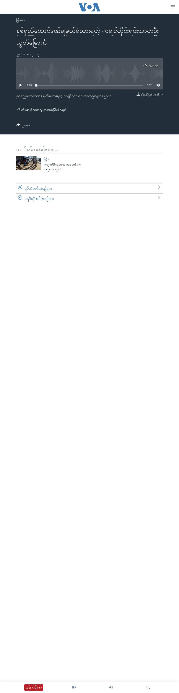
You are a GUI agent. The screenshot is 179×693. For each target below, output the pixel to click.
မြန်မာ (20, 20)
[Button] (23, 126)
